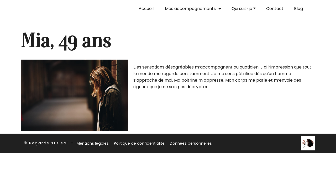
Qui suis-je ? (244, 9)
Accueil (146, 9)
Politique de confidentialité (139, 143)
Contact (275, 9)
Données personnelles (191, 143)
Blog (298, 9)
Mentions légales (93, 143)
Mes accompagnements (193, 8)
